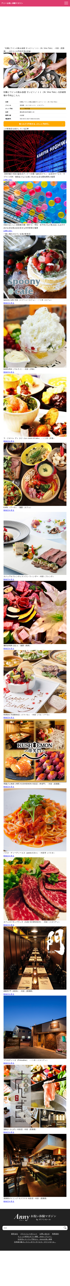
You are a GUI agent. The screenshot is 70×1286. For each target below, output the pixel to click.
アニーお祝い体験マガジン (12, 3)
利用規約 (55, 1234)
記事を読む (8, 180)
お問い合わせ (45, 1234)
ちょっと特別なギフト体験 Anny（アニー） (35, 1236)
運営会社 (14, 1234)
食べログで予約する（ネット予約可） (34, 124)
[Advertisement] (35, 25)
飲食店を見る (9, 303)
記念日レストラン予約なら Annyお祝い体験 (35, 1239)
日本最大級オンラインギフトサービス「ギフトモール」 (35, 1242)
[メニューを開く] (65, 3)
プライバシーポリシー (28, 1234)
